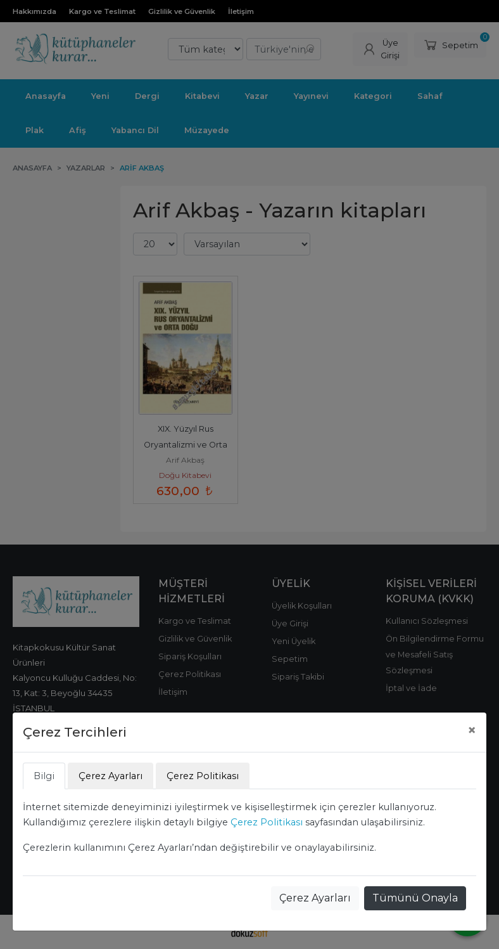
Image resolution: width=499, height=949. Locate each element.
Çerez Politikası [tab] (203, 776)
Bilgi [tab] (44, 776)
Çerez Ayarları (315, 898)
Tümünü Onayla (415, 898)
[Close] (471, 730)
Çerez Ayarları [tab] (110, 776)
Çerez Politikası (267, 822)
